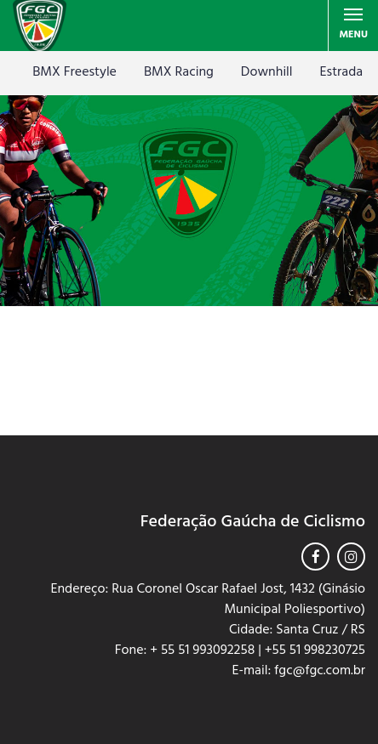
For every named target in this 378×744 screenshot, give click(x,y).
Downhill (267, 72)
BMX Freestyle (74, 72)
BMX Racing (179, 72)
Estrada (342, 72)
